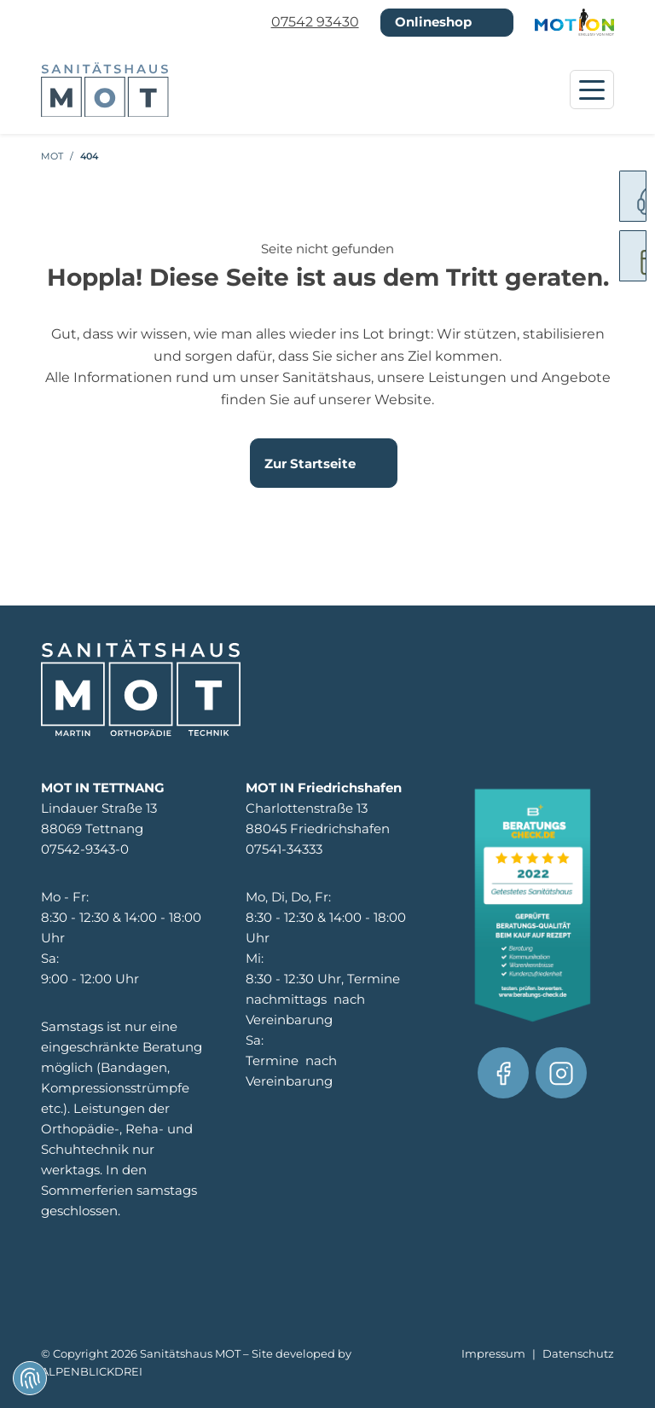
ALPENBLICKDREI (91, 1371)
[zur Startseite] (105, 90)
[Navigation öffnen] (592, 89)
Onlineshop (433, 22)
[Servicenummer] (616, 196)
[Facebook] (503, 1072)
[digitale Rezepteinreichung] (616, 255)
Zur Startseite (310, 463)
